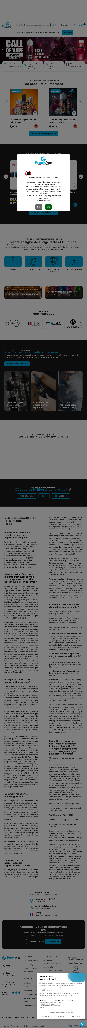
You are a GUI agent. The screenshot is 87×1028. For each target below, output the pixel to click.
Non (38, 207)
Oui (48, 207)
